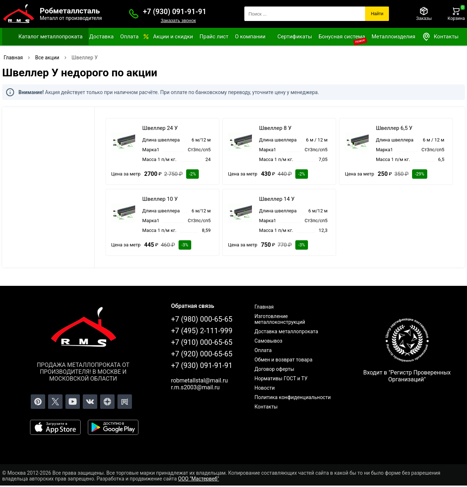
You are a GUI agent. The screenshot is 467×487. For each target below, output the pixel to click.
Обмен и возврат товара (283, 360)
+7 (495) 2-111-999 (201, 330)
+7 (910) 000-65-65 (201, 342)
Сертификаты (294, 36)
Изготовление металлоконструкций (279, 319)
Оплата (129, 36)
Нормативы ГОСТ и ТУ (281, 378)
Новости (264, 388)
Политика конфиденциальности (292, 397)
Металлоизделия (393, 36)
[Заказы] (424, 14)
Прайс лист (214, 36)
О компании (250, 36)
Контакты (440, 36)
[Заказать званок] (133, 13)
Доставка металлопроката (286, 331)
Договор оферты (274, 369)
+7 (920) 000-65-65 (201, 354)
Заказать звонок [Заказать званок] (178, 20)
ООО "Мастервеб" (198, 479)
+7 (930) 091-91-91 (174, 11)
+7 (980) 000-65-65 (201, 319)
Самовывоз (268, 341)
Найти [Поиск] (377, 13)
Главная (264, 307)
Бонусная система (341, 36)
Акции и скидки (173, 36)
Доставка (101, 36)
